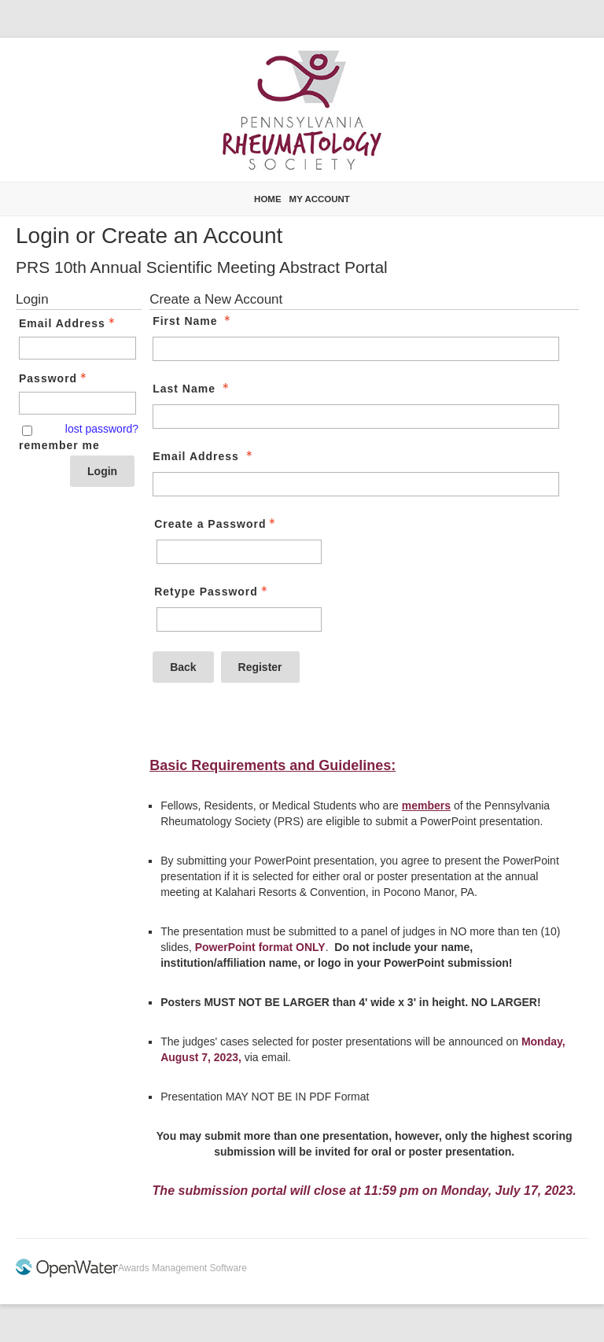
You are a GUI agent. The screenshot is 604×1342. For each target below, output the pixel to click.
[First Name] (355, 349)
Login (102, 471)
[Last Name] (355, 416)
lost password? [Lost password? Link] (101, 428)
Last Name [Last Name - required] (192, 388)
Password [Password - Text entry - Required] (54, 378)
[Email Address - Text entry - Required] (77, 348)
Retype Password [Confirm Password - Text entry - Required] (212, 591)
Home (268, 199)
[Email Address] (355, 484)
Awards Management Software (182, 1268)
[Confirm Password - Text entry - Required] (239, 619)
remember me (59, 445)
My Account (319, 199)
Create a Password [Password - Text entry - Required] (216, 524)
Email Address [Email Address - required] (204, 456)
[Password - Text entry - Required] (77, 403)
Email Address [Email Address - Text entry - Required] (68, 323)
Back (183, 667)
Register (260, 667)
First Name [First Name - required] (193, 321)
